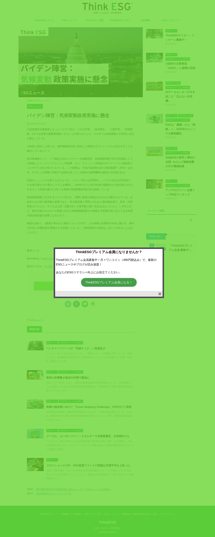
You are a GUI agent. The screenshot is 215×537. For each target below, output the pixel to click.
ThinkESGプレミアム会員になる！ (108, 282)
